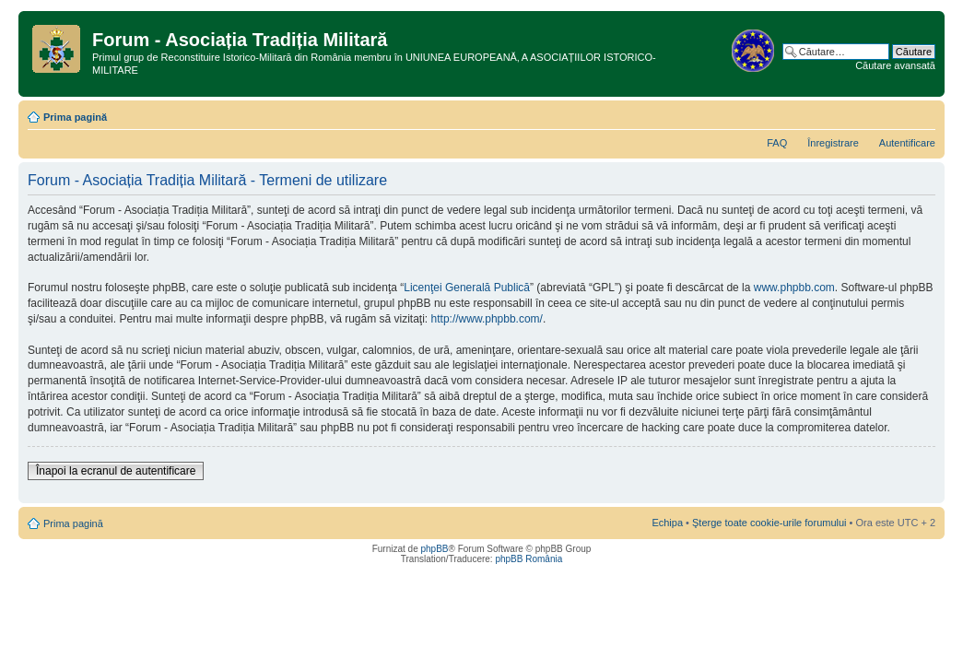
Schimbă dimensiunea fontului (922, 113)
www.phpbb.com (794, 287)
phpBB (434, 549)
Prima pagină (75, 117)
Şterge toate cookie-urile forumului (769, 522)
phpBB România (528, 559)
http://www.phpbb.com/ (487, 318)
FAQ (777, 142)
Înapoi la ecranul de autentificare (115, 470)
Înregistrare (833, 142)
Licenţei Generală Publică (467, 287)
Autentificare (907, 142)
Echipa (667, 522)
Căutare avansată (895, 65)
